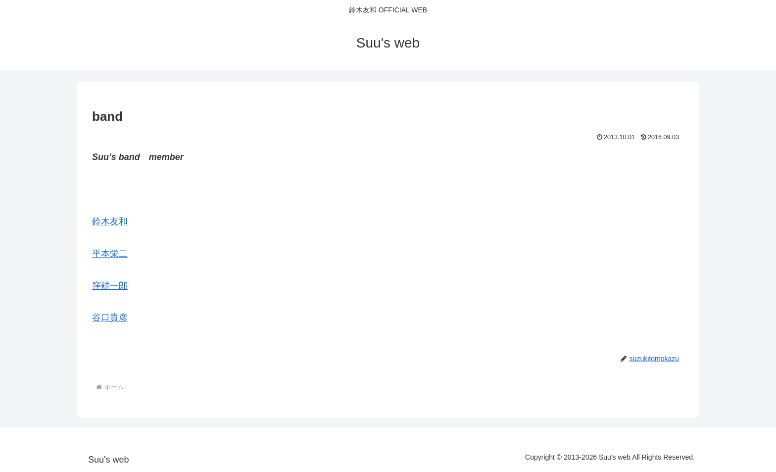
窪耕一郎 (110, 286)
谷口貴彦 (110, 317)
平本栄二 (110, 254)
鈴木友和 (110, 221)
